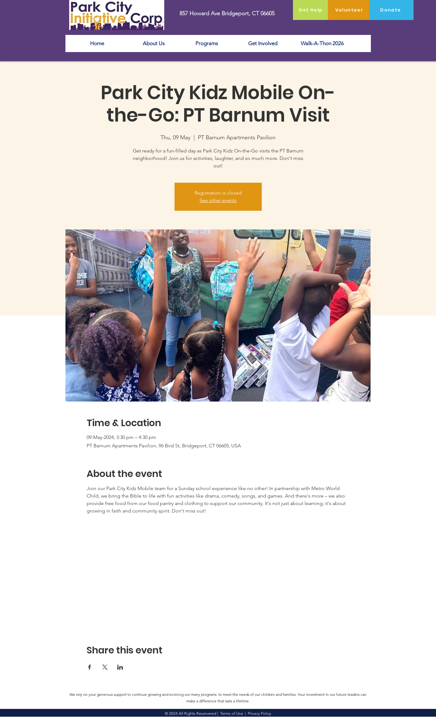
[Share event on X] (105, 667)
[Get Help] (311, 10)
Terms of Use (231, 713)
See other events (218, 200)
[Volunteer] (350, 10)
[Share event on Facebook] (90, 667)
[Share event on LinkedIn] (120, 667)
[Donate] (391, 10)
